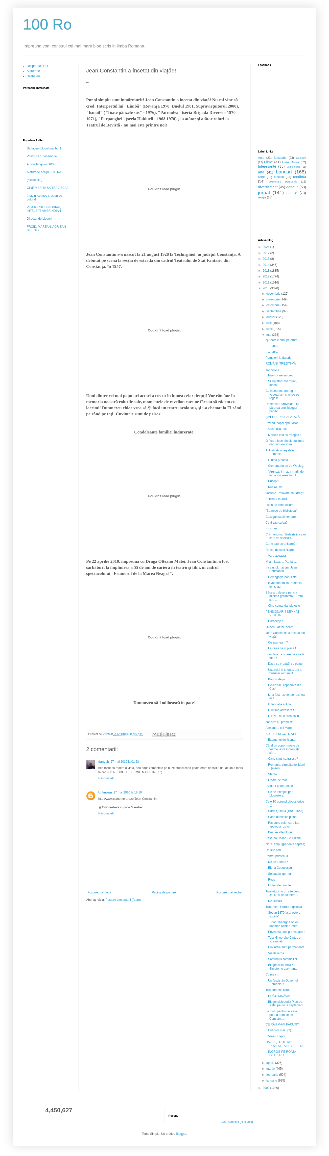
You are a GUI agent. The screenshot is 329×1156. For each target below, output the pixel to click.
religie (262, 197)
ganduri (292, 187)
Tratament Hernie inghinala (284, 907)
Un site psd (273, 850)
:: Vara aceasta (276, 555)
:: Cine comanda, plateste (283, 605)
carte (261, 177)
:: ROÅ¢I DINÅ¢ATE (279, 996)
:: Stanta (271, 774)
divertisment (268, 187)
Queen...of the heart (279, 627)
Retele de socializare (280, 550)
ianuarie (272, 1080)
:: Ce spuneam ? (277, 642)
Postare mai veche (229, 892)
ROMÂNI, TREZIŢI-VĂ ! (281, 363)
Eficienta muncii (276, 499)
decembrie (273, 293)
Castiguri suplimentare (281, 517)
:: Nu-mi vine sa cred (279, 375)
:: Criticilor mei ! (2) (278, 1030)
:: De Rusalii (274, 901)
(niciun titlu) (34, 180)
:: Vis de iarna (275, 953)
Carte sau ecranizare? (280, 544)
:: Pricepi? (272, 481)
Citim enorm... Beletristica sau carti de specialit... (286, 536)
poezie (292, 193)
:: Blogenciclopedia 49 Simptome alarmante (281, 966)
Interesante (267, 166)
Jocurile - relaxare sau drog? (285, 493)
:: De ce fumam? (277, 862)
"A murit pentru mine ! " (281, 786)
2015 (266, 259)
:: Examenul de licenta (280, 739)
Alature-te (33, 71)
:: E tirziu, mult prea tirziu (282, 716)
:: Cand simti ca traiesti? (282, 758)
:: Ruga (270, 879)
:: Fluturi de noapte (278, 885)
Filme (268, 162)
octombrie (273, 305)
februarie (272, 1074)
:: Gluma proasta (277, 460)
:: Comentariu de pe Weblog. (285, 466)
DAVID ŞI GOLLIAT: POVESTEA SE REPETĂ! (285, 1043)
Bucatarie (280, 158)
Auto (261, 158)
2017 (266, 253)
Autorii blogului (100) (41, 164)
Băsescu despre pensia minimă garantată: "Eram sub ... (284, 596)
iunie (270, 329)
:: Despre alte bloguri (280, 832)
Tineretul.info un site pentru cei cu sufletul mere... (284, 893)
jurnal (264, 192)
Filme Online (290, 162)
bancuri (284, 171)
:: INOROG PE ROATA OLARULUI (281, 1053)
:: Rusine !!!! (274, 487)
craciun (279, 177)
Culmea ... (272, 974)
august (271, 317)
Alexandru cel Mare (279, 728)
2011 (266, 282)
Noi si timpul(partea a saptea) (285, 844)
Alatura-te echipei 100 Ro (44, 172)
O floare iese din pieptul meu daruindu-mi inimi (285, 442)
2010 (266, 288)
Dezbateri (33, 76)
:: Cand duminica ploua (281, 817)
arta (261, 172)
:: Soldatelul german (279, 874)
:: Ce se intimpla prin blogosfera (279, 793)
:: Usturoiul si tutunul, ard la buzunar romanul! (284, 671)
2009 (266, 1088)
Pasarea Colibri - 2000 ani (283, 838)
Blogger (181, 1134)
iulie (269, 323)
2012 (266, 276)
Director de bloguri (39, 218)
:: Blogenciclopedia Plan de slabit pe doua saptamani (284, 1003)
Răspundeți (106, 778)
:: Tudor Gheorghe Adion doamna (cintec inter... (282, 924)
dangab (103, 761)
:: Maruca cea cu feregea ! (283, 435)
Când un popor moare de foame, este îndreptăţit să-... (282, 749)
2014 (266, 265)
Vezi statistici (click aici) (237, 1122)
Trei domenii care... (278, 990)
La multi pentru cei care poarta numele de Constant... (281, 1015)
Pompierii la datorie (279, 357)
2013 (266, 270)
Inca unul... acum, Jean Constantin (281, 569)
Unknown (105, 792)
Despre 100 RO (37, 66)
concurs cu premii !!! (279, 722)
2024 (266, 247)
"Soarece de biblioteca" (281, 510)
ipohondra (272, 369)
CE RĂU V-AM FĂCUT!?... (283, 1024)
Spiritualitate (293, 166)
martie (271, 1068)
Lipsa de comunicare (280, 505)
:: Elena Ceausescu (279, 867)
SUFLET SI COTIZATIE (281, 734)
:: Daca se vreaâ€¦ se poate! (284, 663)
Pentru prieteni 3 (277, 856)
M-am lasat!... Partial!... (281, 561)
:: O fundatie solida (278, 704)
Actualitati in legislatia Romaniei (280, 452)
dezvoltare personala (283, 181)
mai (269, 335)
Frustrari (271, 528)
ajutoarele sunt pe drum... (283, 340)
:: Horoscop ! (274, 621)
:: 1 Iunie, (272, 346)
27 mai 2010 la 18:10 (127, 792)
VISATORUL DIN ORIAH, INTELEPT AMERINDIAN (44, 209)
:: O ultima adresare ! (280, 710)
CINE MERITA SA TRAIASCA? (47, 188)
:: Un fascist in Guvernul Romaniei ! (282, 982)
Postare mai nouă (99, 892)
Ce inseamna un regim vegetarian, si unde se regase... (282, 394)
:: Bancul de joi (276, 679)
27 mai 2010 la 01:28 (125, 761)
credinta (299, 177)
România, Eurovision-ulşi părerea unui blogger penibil (282, 407)
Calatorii (301, 157)
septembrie (274, 311)
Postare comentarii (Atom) (123, 900)
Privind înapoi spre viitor (282, 423)
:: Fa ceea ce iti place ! (281, 648)
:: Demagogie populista (281, 577)
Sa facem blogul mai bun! (44, 148)
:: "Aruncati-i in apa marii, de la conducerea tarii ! (284, 473)
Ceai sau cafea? (277, 522)
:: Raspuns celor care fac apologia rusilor (282, 824)
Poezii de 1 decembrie (42, 156)
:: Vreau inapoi (275, 1036)
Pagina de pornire (164, 892)
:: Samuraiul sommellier (281, 959)
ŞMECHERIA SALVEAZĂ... (284, 417)
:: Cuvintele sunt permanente (285, 947)
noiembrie (273, 299)
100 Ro (47, 24)
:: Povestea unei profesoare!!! (285, 932)
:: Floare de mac (277, 780)
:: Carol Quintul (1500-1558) (284, 811)
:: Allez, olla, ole (276, 429)
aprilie (270, 1063)
